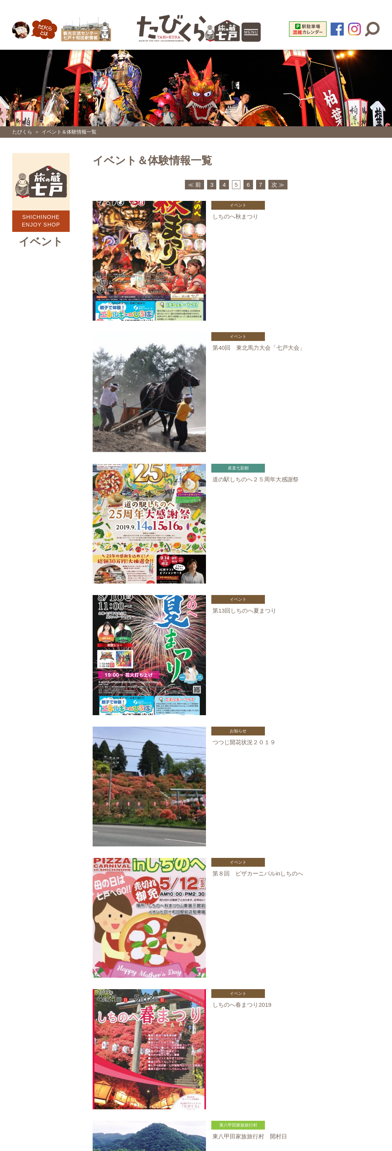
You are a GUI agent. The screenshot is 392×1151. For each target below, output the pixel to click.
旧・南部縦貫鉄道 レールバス (82, 996)
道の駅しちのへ (196, 962)
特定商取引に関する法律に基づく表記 (201, 1031)
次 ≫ (277, 184)
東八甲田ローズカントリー (83, 979)
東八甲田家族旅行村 (309, 962)
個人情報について (123, 1031)
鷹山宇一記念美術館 (196, 1013)
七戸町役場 (82, 1013)
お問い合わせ (274, 1031)
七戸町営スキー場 (196, 979)
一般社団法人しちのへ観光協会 (82, 962)
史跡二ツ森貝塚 (196, 996)
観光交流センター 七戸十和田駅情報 (309, 979)
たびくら (22, 132)
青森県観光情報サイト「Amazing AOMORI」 (309, 1013)
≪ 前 (194, 184)
